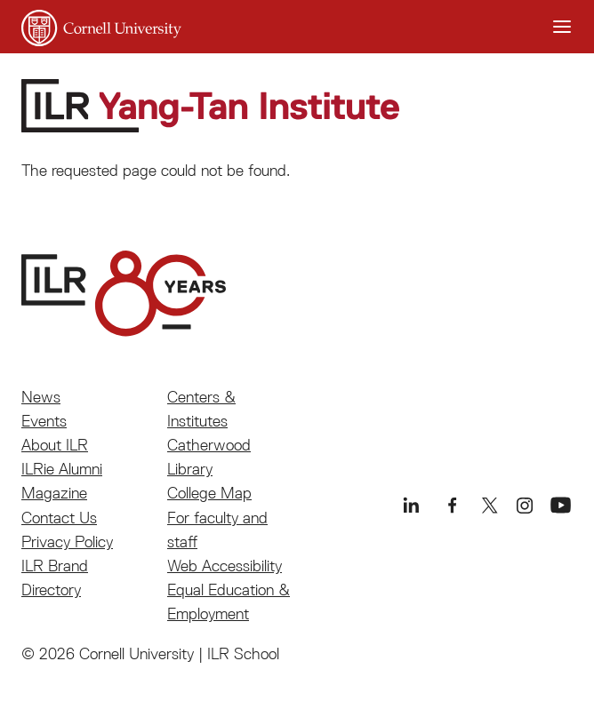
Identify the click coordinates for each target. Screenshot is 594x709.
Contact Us (59, 517)
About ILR (54, 444)
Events (44, 420)
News (40, 396)
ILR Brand (54, 565)
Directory (51, 589)
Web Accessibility (224, 565)
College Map (209, 492)
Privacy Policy (67, 541)
